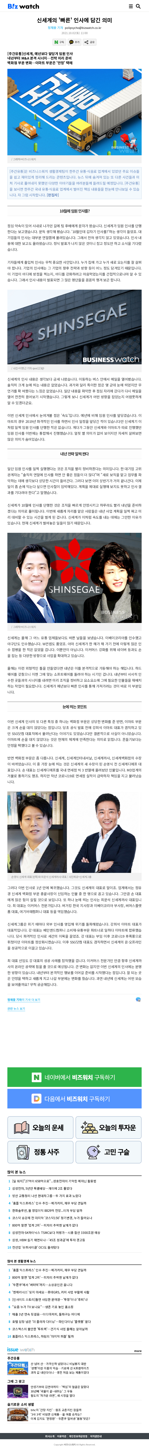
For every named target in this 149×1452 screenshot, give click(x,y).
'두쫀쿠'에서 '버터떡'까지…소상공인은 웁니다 (42, 1284)
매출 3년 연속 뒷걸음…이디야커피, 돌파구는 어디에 (46, 1314)
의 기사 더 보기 (23, 1000)
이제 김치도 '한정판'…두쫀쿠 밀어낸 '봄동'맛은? (60, 1419)
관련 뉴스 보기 (16, 1008)
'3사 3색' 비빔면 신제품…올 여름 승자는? (56, 1414)
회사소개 (50, 1436)
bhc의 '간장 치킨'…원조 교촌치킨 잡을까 (56, 1410)
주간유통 (13, 1358)
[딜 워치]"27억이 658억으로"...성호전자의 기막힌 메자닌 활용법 (54, 1181)
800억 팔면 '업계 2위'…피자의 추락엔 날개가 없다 (45, 1225)
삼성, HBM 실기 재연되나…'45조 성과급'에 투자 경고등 (48, 1240)
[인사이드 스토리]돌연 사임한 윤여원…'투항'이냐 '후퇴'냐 (49, 1299)
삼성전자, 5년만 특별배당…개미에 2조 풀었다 (42, 1188)
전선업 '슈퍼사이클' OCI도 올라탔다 (35, 1247)
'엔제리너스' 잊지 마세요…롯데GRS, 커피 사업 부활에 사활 (50, 1292)
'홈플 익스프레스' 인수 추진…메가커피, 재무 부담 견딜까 (49, 1203)
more (138, 1351)
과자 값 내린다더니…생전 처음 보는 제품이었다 (60, 1372)
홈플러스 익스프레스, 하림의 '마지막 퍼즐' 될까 (43, 1336)
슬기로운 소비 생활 (20, 1404)
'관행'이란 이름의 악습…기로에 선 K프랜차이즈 (60, 1368)
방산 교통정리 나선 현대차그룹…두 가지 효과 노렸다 (46, 1195)
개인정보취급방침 (78, 1436)
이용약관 (61, 1436)
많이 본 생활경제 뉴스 (21, 1261)
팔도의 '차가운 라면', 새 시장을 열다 (53, 1395)
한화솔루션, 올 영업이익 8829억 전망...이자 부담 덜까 (47, 1210)
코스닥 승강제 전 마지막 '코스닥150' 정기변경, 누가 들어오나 (52, 1217)
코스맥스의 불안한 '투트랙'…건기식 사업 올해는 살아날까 (50, 1329)
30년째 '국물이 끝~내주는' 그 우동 (52, 1391)
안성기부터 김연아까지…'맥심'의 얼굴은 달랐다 (60, 1387)
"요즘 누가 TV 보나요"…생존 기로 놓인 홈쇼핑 (43, 1306)
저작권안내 (96, 1436)
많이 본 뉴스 (16, 1171)
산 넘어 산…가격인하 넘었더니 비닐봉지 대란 (58, 1364)
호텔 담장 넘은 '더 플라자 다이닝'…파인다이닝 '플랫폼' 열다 (51, 1321)
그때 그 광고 (16, 1381)
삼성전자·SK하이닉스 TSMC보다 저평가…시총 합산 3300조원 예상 (56, 1232)
